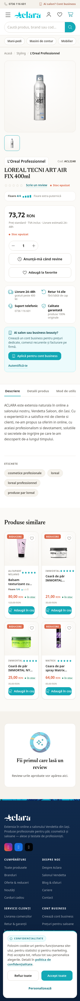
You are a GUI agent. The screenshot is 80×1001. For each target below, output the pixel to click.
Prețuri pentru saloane (58, 924)
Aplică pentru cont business (35, 356)
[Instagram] (8, 847)
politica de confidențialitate (29, 961)
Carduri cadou (14, 897)
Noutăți (9, 890)
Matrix (51, 660)
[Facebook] (19, 847)
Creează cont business (57, 916)
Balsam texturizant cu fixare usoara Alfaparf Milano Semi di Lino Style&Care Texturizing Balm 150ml (20, 582)
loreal (55, 473)
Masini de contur (41, 41)
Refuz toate (23, 975)
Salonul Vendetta (54, 875)
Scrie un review (36, 185)
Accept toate (56, 975)
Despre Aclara (52, 867)
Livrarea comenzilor (18, 916)
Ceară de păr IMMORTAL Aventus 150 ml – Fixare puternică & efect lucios (58, 578)
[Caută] (34, 27)
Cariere (47, 890)
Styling (21, 53)
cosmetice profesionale (25, 473)
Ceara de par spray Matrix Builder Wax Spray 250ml (55, 668)
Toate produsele (15, 867)
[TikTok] (29, 847)
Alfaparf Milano (15, 572)
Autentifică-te (18, 366)
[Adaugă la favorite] (32, 538)
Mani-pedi (14, 41)
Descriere (12, 391)
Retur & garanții (15, 924)
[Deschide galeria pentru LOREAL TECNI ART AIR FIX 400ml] (40, 96)
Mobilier (67, 41)
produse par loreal (21, 493)
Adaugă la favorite (40, 272)
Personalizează (40, 988)
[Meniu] (8, 14)
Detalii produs (38, 391)
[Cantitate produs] (23, 245)
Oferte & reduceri (16, 882)
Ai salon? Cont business (57, 4)
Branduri (10, 875)
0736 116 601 (15, 4)
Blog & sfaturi (51, 882)
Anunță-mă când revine (40, 259)
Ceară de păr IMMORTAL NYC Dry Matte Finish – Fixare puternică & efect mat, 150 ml (21, 668)
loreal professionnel (22, 483)
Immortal (53, 570)
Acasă (8, 53)
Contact (47, 897)
